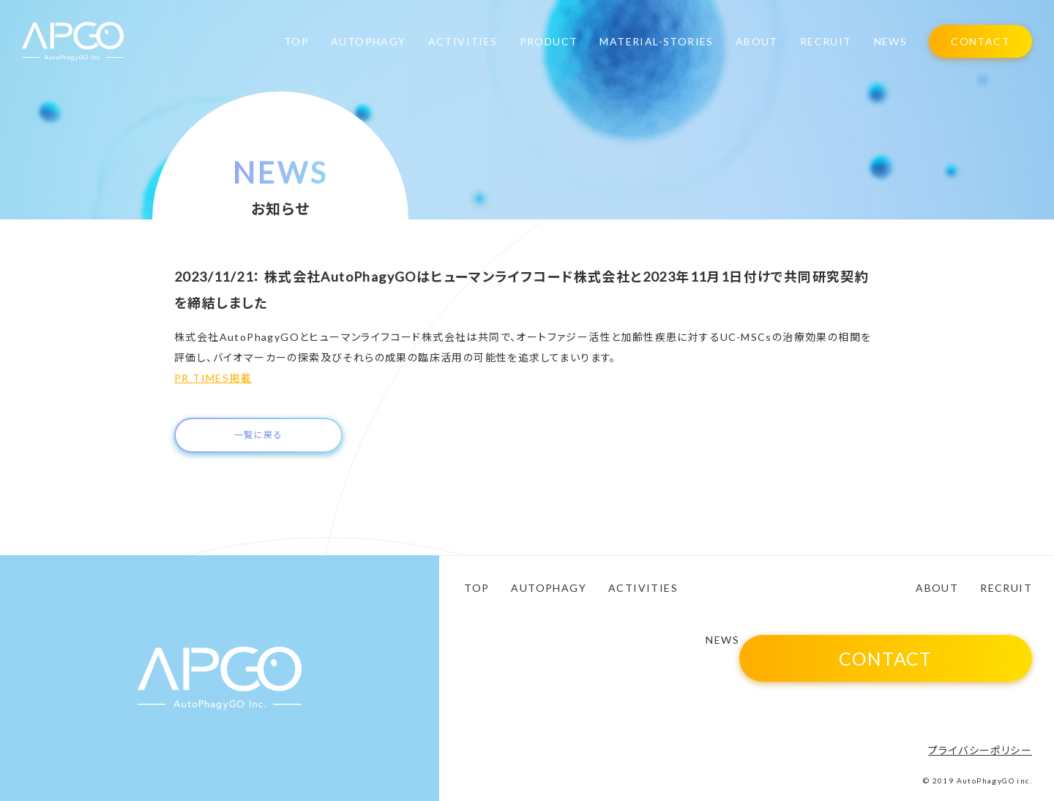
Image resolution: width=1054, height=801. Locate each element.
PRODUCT (549, 42)
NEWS (891, 42)
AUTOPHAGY (368, 42)
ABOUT (757, 42)
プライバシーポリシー (980, 750)
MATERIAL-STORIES (656, 42)
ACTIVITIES (463, 42)
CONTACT (980, 41)
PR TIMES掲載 (213, 378)
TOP (296, 42)
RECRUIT (826, 42)
